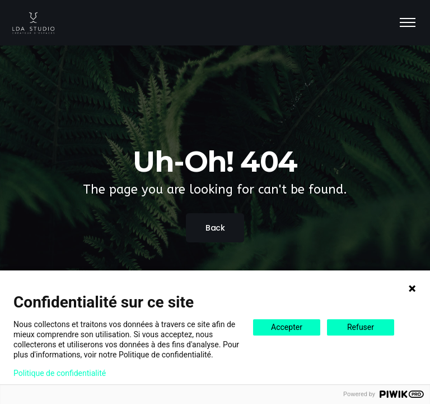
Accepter (286, 327)
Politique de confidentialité (59, 373)
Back (215, 227)
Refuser (360, 327)
